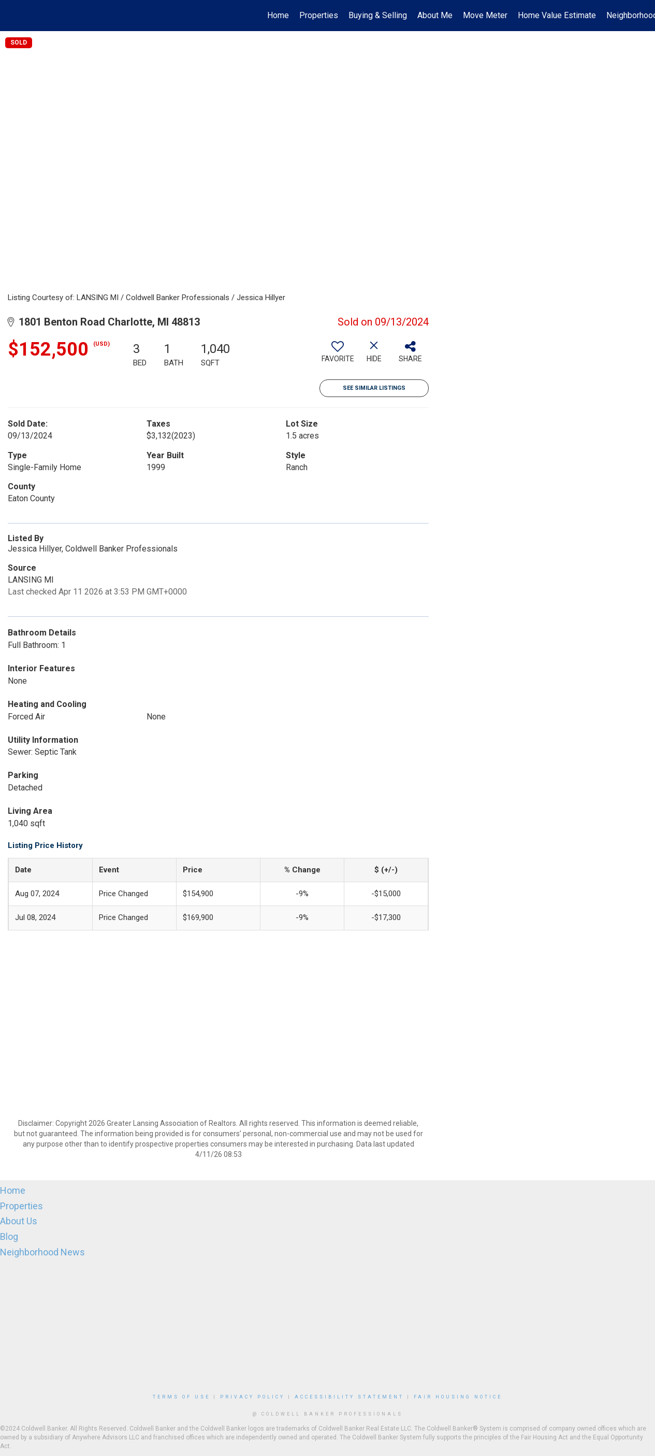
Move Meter (485, 15)
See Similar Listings (374, 388)
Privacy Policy (252, 1397)
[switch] (337, 355)
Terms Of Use (181, 1397)
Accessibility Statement (349, 1397)
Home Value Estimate (557, 15)
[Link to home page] (13, 15)
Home (278, 15)
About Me (435, 15)
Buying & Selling (377, 15)
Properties (318, 15)
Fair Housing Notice (458, 1397)
